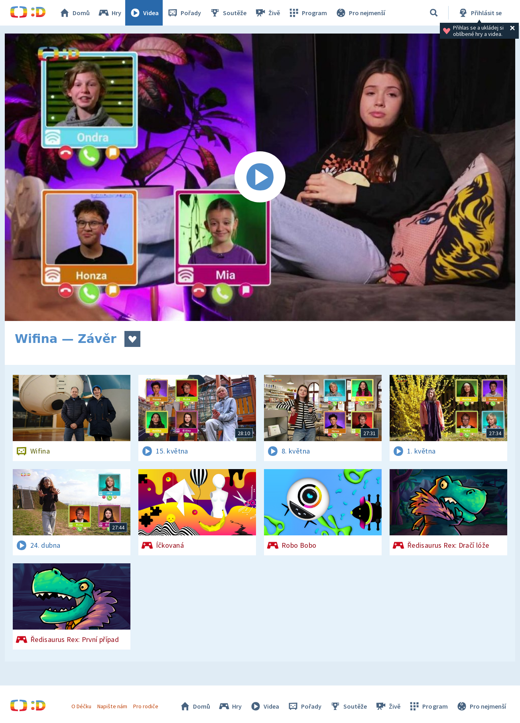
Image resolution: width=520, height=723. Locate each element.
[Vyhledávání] (434, 13)
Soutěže (227, 13)
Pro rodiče (145, 706)
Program (307, 13)
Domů (74, 13)
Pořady (184, 13)
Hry (109, 13)
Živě (267, 13)
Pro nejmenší (360, 13)
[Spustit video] (260, 177)
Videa (144, 13)
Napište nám (112, 706)
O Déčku (81, 706)
